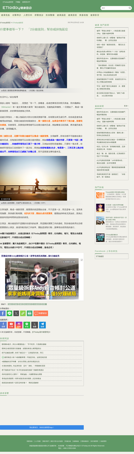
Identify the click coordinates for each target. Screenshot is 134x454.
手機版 (18, 2)
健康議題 (61, 15)
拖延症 (10, 304)
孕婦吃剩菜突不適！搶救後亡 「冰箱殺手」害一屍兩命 (111, 175)
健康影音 (94, 15)
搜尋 (129, 7)
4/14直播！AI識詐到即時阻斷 (115, 205)
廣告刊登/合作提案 (57, 441)
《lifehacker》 (6, 107)
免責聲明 (103, 441)
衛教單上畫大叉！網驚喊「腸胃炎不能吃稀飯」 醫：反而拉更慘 (111, 39)
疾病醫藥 (50, 15)
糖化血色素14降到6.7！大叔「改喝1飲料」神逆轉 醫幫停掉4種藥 (111, 53)
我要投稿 (29, 441)
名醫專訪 (16, 15)
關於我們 (46, 441)
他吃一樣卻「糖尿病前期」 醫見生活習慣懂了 (111, 46)
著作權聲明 (94, 441)
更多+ (126, 106)
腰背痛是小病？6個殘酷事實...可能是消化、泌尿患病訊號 (24, 357)
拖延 (16, 304)
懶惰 (20, 304)
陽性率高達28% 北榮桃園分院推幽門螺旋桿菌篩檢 (111, 59)
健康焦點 (5, 15)
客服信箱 (68, 441)
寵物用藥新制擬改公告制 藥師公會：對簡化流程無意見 (111, 134)
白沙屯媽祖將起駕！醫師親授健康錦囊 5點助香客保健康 (112, 168)
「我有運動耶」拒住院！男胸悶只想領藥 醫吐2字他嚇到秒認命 (111, 66)
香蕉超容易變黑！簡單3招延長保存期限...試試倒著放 (21, 378)
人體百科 (27, 15)
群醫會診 (39, 15)
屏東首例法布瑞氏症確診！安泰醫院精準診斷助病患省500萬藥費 (111, 141)
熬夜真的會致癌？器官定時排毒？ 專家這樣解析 (20, 383)
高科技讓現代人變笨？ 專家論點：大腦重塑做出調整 (22, 374)
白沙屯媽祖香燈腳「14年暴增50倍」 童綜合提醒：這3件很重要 (111, 161)
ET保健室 (100, 256)
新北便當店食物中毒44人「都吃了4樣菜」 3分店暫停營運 (111, 94)
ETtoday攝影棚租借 (112, 235)
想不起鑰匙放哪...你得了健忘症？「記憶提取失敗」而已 (22, 353)
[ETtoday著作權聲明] (40, 332)
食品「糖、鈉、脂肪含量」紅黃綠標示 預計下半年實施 (112, 154)
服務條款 (76, 441)
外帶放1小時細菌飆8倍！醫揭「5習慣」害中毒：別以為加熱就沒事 (111, 73)
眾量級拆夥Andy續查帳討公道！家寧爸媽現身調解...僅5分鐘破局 (30, 256)
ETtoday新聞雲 (8, 2)
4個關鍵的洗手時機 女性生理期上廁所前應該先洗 (21, 361)
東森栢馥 (83, 15)
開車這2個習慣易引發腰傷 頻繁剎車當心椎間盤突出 (21, 348)
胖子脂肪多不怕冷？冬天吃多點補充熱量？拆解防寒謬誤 (23, 370)
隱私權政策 (85, 441)
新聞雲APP (26, 2)
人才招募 (38, 441)
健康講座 (72, 15)
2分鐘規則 (36, 304)
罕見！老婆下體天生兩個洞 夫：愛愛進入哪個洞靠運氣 (111, 87)
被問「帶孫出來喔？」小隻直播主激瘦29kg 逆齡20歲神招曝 (111, 32)
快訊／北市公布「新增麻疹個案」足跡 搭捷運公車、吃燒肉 (112, 148)
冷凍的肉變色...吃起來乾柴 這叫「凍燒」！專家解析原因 (23, 366)
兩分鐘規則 (28, 304)
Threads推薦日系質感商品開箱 (115, 192)
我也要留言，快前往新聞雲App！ (41, 427)
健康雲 (17, 8)
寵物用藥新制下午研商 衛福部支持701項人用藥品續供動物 (111, 80)
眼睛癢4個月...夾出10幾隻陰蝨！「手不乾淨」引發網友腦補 (24, 344)
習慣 (43, 304)
